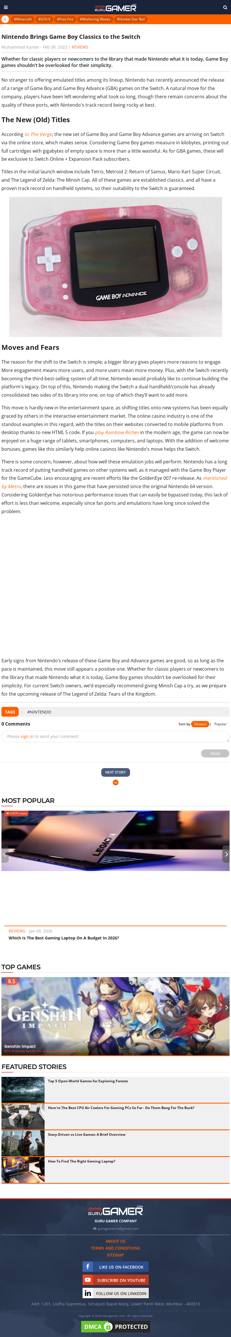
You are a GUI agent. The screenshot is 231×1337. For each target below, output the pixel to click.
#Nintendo (39, 712)
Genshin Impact (20, 1046)
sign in (27, 736)
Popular (220, 724)
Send (215, 753)
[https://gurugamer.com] (116, 1210)
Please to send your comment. (43, 736)
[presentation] (22, 712)
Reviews (80, 47)
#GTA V (44, 19)
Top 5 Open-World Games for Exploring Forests (88, 1081)
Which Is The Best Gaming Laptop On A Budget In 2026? (64, 938)
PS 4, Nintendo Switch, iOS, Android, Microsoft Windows (42, 1051)
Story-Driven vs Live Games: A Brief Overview (86, 1134)
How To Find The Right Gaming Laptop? (81, 1161)
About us (115, 1241)
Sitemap (115, 1255)
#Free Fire (65, 19)
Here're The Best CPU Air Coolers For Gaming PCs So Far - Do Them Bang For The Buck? (121, 1107)
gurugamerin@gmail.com (118, 1228)
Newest (200, 724)
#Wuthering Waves (95, 19)
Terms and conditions (115, 1248)
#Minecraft (23, 19)
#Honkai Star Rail (131, 19)
